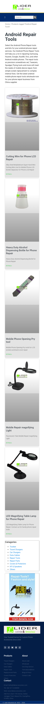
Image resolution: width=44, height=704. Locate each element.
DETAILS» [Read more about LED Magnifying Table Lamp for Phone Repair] (9, 534)
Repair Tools (15, 558)
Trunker (13, 547)
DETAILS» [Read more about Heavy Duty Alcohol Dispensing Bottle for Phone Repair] (9, 266)
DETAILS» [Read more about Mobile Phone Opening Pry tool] (9, 354)
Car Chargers (15, 552)
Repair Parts (15, 561)
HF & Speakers (16, 566)
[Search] (35, 17)
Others (12, 569)
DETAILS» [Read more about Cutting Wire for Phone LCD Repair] (9, 174)
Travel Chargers (16, 549)
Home (7, 24)
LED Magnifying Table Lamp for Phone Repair (21, 517)
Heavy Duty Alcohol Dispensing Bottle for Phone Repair (21, 250)
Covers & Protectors (18, 564)
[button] (5, 17)
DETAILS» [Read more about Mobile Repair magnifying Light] (9, 443)
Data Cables (15, 555)
